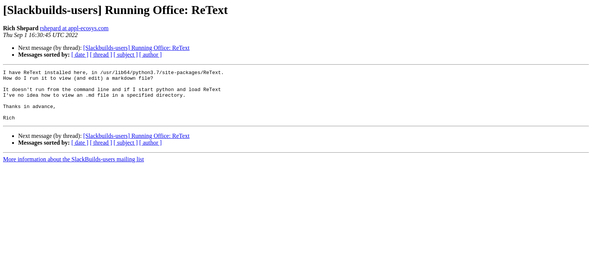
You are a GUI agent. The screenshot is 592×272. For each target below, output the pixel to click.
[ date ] (79, 54)
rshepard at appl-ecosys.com (74, 28)
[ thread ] (101, 54)
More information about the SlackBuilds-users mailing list (73, 169)
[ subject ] (126, 54)
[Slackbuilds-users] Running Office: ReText (136, 48)
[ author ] (150, 54)
